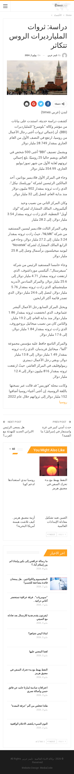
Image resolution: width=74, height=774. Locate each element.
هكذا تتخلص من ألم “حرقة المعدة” (29, 705)
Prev (62, 534)
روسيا (63, 402)
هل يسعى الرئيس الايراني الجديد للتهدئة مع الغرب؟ (18, 431)
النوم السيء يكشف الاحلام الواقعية (29, 723)
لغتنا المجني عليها (38, 651)
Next (51, 534)
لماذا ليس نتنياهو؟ (38, 633)
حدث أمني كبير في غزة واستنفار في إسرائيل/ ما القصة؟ (56, 431)
